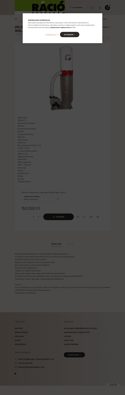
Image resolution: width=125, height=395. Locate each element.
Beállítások (51, 34)
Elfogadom (68, 34)
